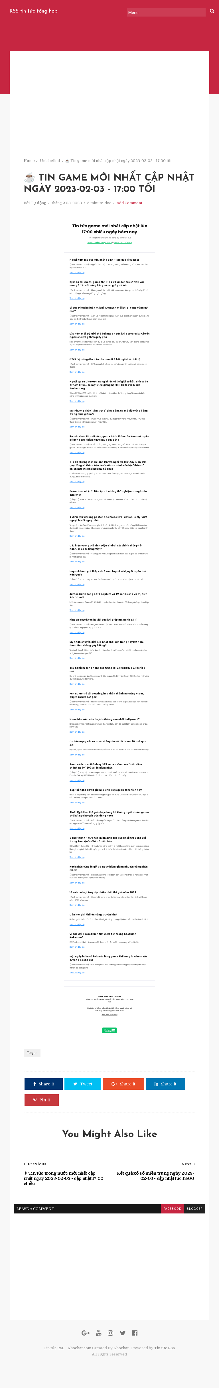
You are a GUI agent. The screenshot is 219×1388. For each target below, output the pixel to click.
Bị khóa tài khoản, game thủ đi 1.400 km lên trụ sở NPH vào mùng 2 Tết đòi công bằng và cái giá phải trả (107, 287)
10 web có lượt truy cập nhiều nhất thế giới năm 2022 (103, 895)
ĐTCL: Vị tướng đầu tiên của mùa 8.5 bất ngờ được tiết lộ (105, 362)
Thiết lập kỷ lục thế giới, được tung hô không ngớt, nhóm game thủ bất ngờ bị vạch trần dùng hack (109, 817)
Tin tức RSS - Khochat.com (67, 1353)
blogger (193, 1212)
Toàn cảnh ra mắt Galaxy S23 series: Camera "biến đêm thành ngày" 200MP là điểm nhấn (106, 769)
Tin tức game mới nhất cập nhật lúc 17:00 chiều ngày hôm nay (109, 232)
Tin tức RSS (164, 1353)
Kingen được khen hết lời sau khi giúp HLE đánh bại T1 (103, 623)
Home (29, 162)
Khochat (121, 1353)
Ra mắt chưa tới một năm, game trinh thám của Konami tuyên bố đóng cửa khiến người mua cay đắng (109, 441)
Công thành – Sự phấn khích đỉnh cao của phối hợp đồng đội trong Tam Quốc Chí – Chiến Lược (108, 842)
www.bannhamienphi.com (99, 245)
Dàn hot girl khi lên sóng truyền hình (93, 917)
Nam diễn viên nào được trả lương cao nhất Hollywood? (105, 722)
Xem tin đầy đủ (77, 275)
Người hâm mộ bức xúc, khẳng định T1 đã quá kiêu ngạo (104, 262)
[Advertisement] (109, 120)
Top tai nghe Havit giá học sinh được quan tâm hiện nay (106, 793)
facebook (171, 1212)
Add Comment (130, 206)
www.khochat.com (122, 245)
